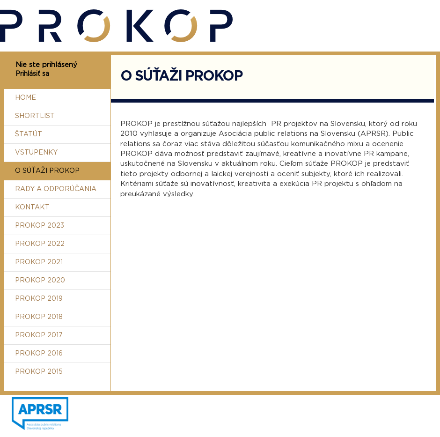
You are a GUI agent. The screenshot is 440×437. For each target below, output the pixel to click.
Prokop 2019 (39, 299)
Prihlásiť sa (32, 74)
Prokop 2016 (39, 353)
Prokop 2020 (40, 280)
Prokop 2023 (39, 225)
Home (25, 98)
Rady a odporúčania (55, 189)
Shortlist (35, 116)
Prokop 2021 (39, 262)
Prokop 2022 (40, 244)
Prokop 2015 (39, 372)
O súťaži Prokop (47, 171)
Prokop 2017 (39, 335)
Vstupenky (36, 152)
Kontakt (32, 207)
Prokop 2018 (39, 317)
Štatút (28, 134)
